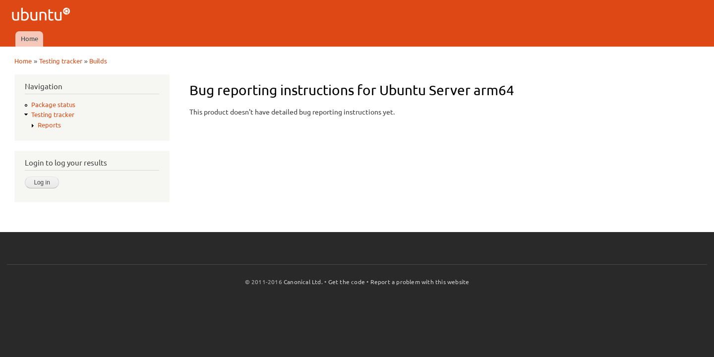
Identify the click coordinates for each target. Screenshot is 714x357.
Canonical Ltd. (303, 282)
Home (29, 38)
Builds (98, 61)
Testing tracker (60, 61)
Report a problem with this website (420, 282)
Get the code (346, 282)
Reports (49, 124)
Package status (53, 104)
